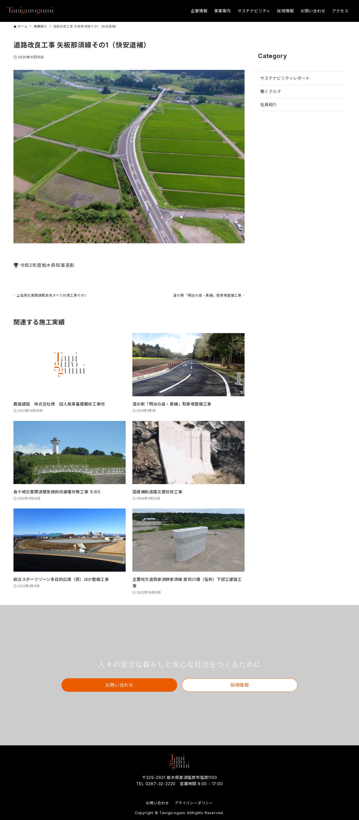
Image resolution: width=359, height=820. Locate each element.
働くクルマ (270, 91)
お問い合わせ (157, 803)
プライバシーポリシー (193, 803)
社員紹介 (268, 104)
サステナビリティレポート (285, 78)
